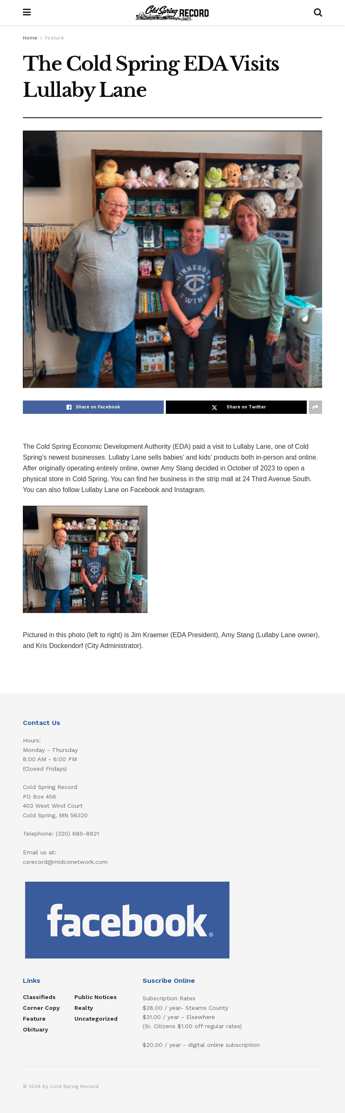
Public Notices (95, 997)
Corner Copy (41, 1007)
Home (30, 38)
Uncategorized (96, 1018)
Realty (83, 1007)
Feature (54, 38)
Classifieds (39, 997)
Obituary (35, 1029)
